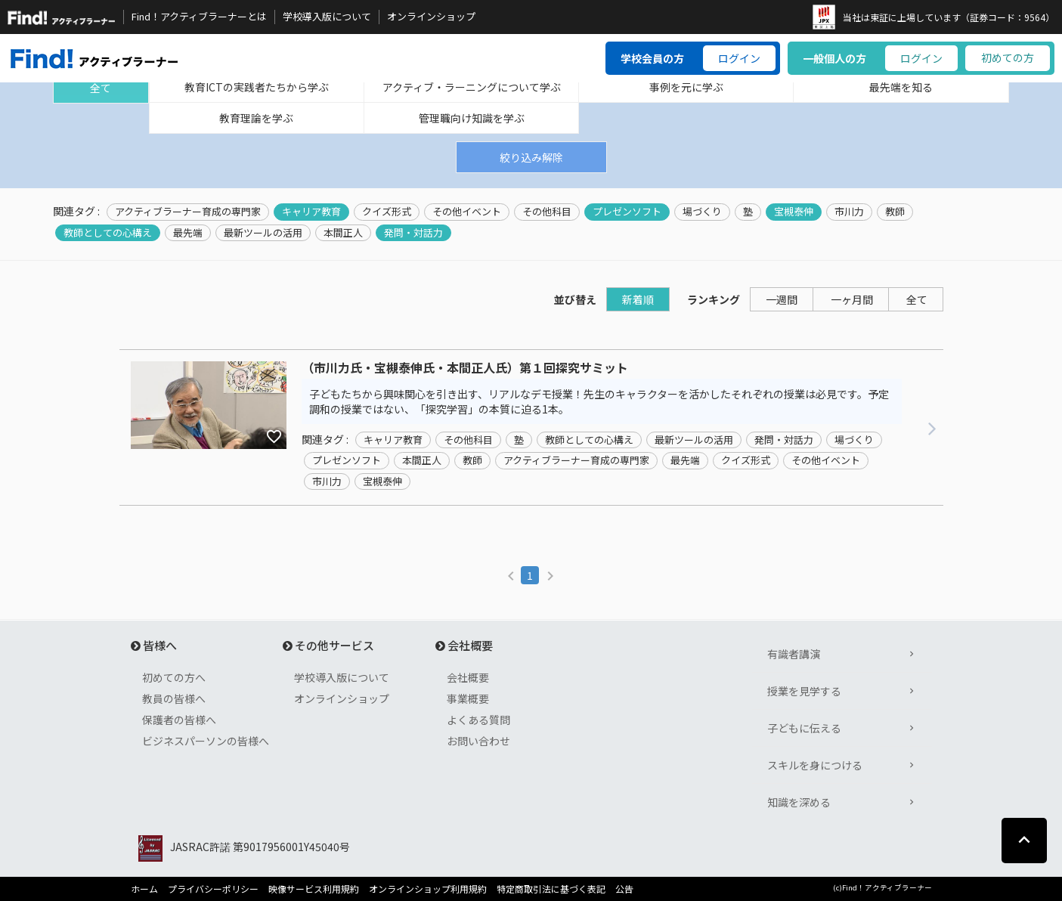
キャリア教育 (311, 211)
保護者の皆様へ (179, 719)
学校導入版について (327, 16)
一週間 (781, 299)
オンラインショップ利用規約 (428, 888)
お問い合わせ (478, 740)
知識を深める (799, 802)
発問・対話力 (413, 233)
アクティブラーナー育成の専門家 (188, 211)
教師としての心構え (107, 233)
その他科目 (546, 211)
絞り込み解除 (531, 157)
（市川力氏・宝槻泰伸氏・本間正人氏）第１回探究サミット (465, 368)
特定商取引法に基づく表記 (551, 888)
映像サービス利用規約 (313, 888)
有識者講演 (793, 653)
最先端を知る (901, 86)
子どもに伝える (804, 727)
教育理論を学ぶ (256, 117)
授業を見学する (804, 690)
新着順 (638, 299)
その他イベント (466, 211)
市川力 (849, 211)
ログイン (739, 58)
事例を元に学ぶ (686, 86)
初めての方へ (174, 677)
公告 (624, 888)
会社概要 (468, 677)
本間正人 (343, 233)
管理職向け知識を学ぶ (472, 117)
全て (100, 87)
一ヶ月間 (852, 299)
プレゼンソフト (627, 211)
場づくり (702, 211)
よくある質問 (478, 719)
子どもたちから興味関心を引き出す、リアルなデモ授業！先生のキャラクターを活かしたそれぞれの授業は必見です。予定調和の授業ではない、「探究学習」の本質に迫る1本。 (599, 401)
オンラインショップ (431, 16)
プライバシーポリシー (213, 888)
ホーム (144, 888)
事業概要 (468, 698)
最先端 (188, 233)
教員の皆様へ (174, 698)
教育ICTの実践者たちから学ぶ (256, 86)
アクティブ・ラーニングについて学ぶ (471, 86)
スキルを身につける (814, 765)
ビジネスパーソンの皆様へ (205, 740)
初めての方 (1007, 57)
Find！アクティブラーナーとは (199, 16)
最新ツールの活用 (263, 233)
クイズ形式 (386, 211)
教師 (895, 211)
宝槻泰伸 (793, 211)
